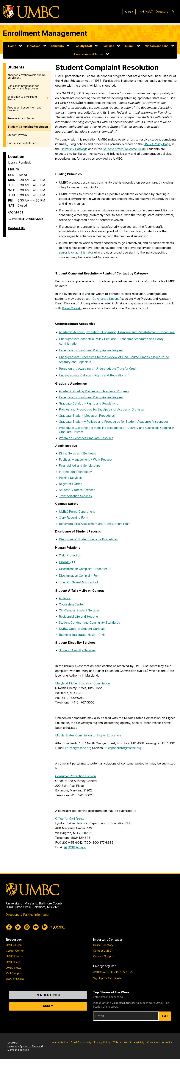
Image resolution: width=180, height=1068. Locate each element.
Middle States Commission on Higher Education (88, 735)
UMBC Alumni (14, 945)
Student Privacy (17, 134)
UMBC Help (13, 962)
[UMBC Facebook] (9, 927)
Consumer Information (160, 1042)
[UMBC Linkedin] (45, 927)
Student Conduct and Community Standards (89, 622)
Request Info (48, 995)
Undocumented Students (23, 143)
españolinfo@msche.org (124, 748)
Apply (129, 11)
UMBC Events (14, 956)
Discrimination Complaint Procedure (83, 569)
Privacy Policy (102, 1042)
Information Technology (76, 472)
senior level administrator (76, 252)
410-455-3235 (32, 219)
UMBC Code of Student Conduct (82, 629)
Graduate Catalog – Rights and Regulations (88, 403)
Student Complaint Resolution (27, 126)
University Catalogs (74, 149)
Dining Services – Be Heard (77, 453)
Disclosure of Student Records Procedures (88, 539)
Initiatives (33, 46)
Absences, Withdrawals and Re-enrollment (27, 76)
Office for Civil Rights (69, 818)
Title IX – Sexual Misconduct (78, 582)
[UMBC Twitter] (18, 927)
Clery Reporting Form (73, 517)
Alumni (129, 46)
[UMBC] (31, 11)
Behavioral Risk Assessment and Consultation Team (94, 524)
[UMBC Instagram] (27, 927)
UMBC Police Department (77, 511)
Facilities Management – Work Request (85, 459)
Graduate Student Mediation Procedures (87, 415)
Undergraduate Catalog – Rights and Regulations (92, 375)
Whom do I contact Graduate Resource (86, 438)
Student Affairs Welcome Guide (124, 149)
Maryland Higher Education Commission (82, 683)
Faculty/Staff (83, 46)
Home (12, 46)
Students (57, 46)
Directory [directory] (162, 11)
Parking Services (70, 478)
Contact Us (16, 228)
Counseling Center (71, 604)
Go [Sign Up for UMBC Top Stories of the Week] (165, 1016)
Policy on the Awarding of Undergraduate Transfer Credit (98, 368)
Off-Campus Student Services (79, 610)
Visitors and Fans (156, 46)
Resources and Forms (88, 54)
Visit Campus (14, 973)
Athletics (65, 598)
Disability (65, 562)
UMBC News (13, 967)
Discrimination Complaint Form (79, 575)
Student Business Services (77, 490)
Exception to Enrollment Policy (22, 98)
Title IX (117, 1042)
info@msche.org (80, 748)
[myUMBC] (146, 12)
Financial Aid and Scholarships (79, 465)
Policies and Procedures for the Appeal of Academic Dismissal (101, 409)
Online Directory (103, 945)
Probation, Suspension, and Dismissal (24, 109)
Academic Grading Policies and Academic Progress (94, 391)
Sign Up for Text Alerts (107, 978)
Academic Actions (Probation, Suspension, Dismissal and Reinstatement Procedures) (117, 332)
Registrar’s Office (70, 484)
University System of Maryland (25, 1046)
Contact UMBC (102, 950)
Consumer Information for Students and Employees (23, 87)
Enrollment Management (45, 33)
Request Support (103, 956)
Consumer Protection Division (75, 776)
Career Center (15, 950)
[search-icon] (173, 12)
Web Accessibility (134, 1042)
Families (108, 46)
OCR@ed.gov (77, 847)
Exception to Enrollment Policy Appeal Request (91, 350)
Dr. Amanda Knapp (105, 298)
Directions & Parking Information (28, 914)
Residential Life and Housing (78, 616)
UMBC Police (101, 972)
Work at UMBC (15, 978)
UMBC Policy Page (157, 144)
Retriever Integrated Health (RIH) (82, 635)
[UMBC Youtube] (36, 927)
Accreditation (60, 1042)
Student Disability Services (77, 650)
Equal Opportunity (81, 1042)
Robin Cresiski (71, 308)
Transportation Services (75, 496)
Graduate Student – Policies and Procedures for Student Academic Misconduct (113, 421)
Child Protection (70, 555)
